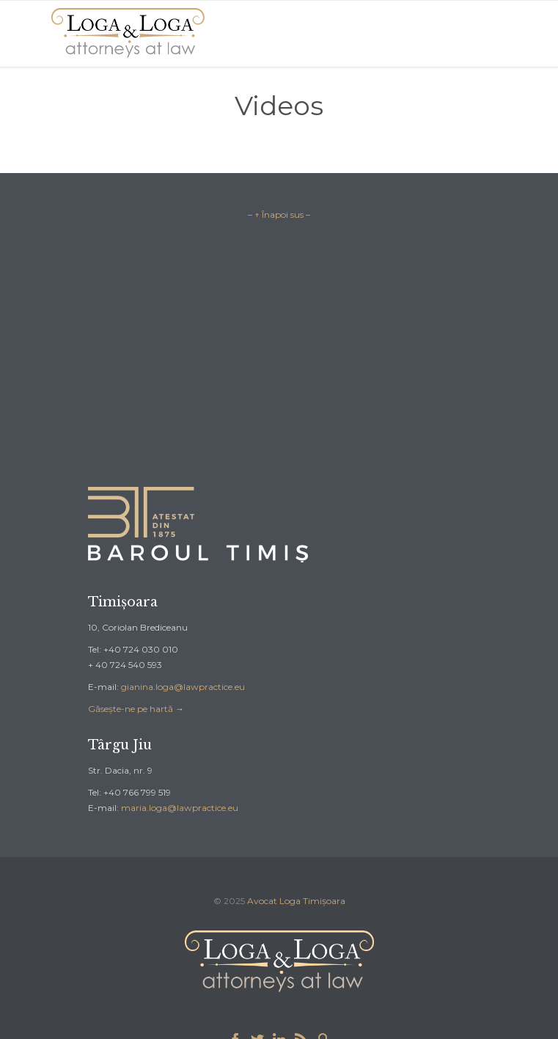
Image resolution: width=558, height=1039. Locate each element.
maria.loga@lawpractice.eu (179, 807)
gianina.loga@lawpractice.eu (183, 686)
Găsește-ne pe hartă (130, 708)
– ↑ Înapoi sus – (279, 214)
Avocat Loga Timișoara (296, 900)
